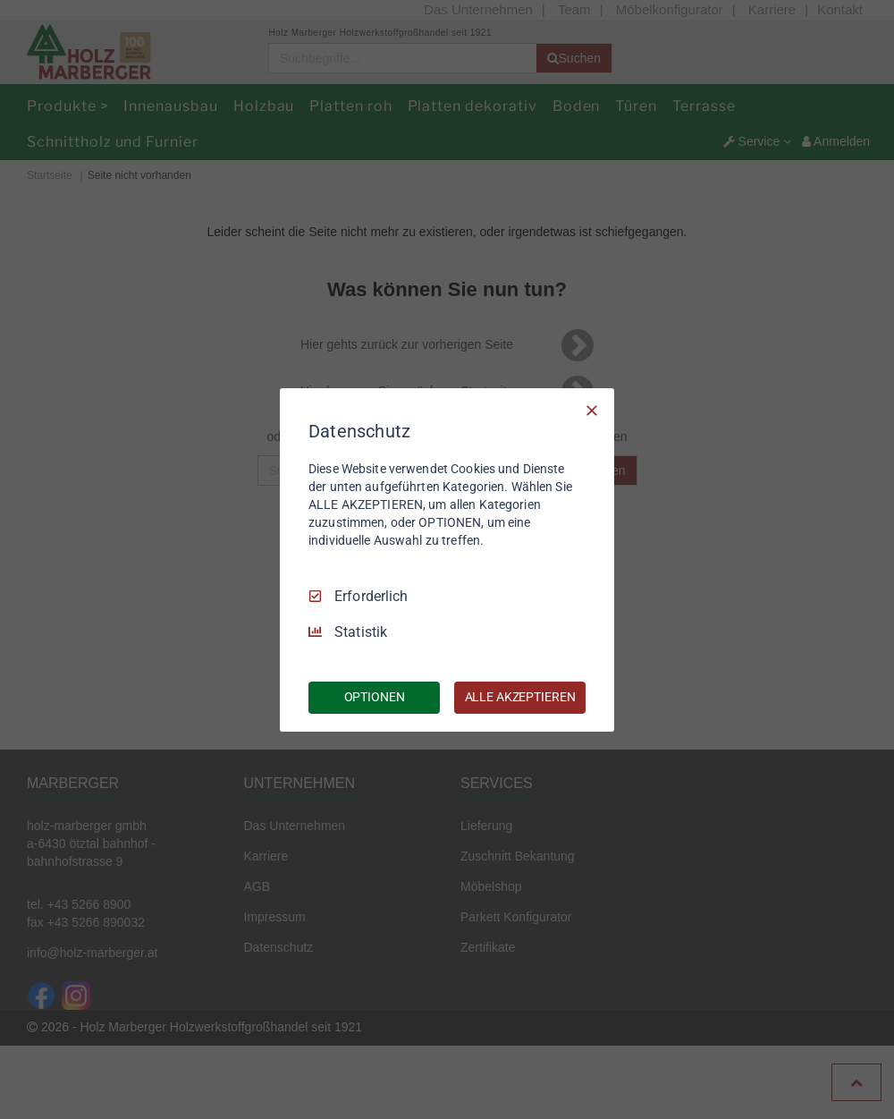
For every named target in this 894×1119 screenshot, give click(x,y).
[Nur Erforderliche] (591, 409)
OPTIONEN (374, 697)
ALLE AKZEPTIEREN (520, 697)
